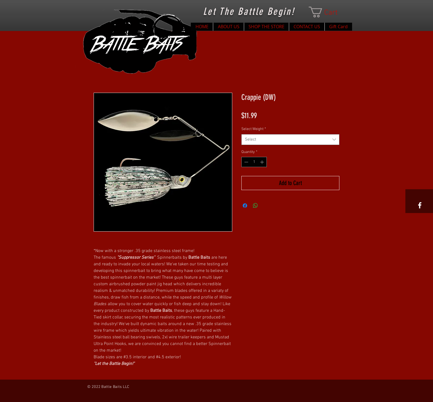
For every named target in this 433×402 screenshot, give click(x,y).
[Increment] (262, 162)
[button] (328, 12)
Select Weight (253, 129)
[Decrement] (245, 162)
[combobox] (290, 139)
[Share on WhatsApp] (255, 205)
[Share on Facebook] (245, 205)
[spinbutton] (254, 162)
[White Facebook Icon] (420, 205)
